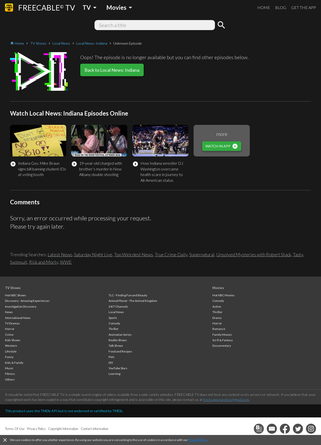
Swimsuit (18, 262)
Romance (218, 329)
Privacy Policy (197, 440)
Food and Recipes (120, 351)
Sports (113, 318)
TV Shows (13, 288)
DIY (111, 363)
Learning (114, 374)
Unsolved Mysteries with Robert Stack (253, 254)
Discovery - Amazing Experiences (27, 301)
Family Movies (222, 334)
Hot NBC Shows (15, 295)
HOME (263, 7)
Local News (116, 312)
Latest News (60, 254)
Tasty (298, 254)
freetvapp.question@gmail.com (226, 399)
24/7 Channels (118, 306)
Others (10, 379)
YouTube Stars (118, 368)
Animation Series (120, 334)
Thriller (114, 329)
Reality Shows (118, 340)
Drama (216, 318)
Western (11, 345)
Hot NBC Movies (223, 295)
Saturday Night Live (93, 254)
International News (18, 318)
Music (9, 368)
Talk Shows (116, 345)
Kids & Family (14, 363)
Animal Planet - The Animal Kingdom (133, 301)
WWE (66, 262)
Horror (10, 329)
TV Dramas (12, 323)
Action (216, 306)
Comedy (114, 323)
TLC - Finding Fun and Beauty (128, 295)
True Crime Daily (171, 254)
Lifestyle (11, 351)
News (9, 312)
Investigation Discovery (20, 306)
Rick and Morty (43, 262)
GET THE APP (303, 7)
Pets (112, 357)
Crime (9, 334)
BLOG (280, 7)
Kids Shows (12, 340)
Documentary (221, 345)
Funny (9, 357)
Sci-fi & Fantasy (222, 340)
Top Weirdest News (133, 254)
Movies (218, 288)
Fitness (10, 374)
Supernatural (201, 254)
